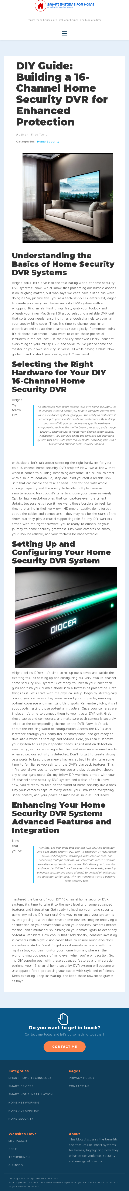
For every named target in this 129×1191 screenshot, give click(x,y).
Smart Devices (21, 1086)
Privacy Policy (82, 1078)
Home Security (48, 141)
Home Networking (24, 1102)
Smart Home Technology (30, 1078)
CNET (13, 1149)
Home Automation (24, 1110)
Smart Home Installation (31, 1094)
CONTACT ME (64, 1046)
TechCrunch (19, 1157)
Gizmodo (16, 1165)
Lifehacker (18, 1140)
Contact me (79, 1086)
